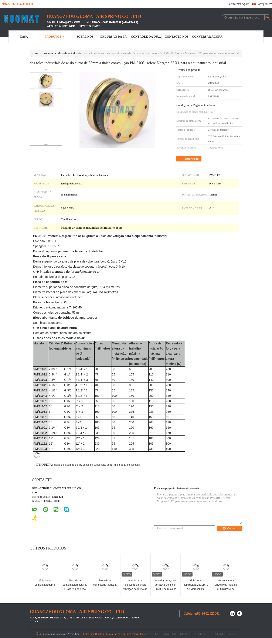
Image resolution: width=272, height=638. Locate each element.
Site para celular (45, 633)
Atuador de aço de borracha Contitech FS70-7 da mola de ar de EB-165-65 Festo (165, 589)
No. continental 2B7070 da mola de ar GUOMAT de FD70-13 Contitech (226, 587)
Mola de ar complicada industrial (105, 582)
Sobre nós (85, 36)
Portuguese (264, 4)
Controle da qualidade (146, 36)
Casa (24, 36)
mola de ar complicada (127, 464)
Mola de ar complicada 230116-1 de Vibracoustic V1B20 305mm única (196, 587)
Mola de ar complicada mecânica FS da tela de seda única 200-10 (75, 587)
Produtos (54, 36)
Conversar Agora (239, 4)
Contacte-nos (176, 36)
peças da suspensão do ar (98, 464)
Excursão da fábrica (115, 36)
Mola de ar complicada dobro (45, 582)
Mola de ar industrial (69, 53)
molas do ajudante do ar (67, 464)
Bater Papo (189, 159)
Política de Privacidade (67, 633)
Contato (229, 528)
